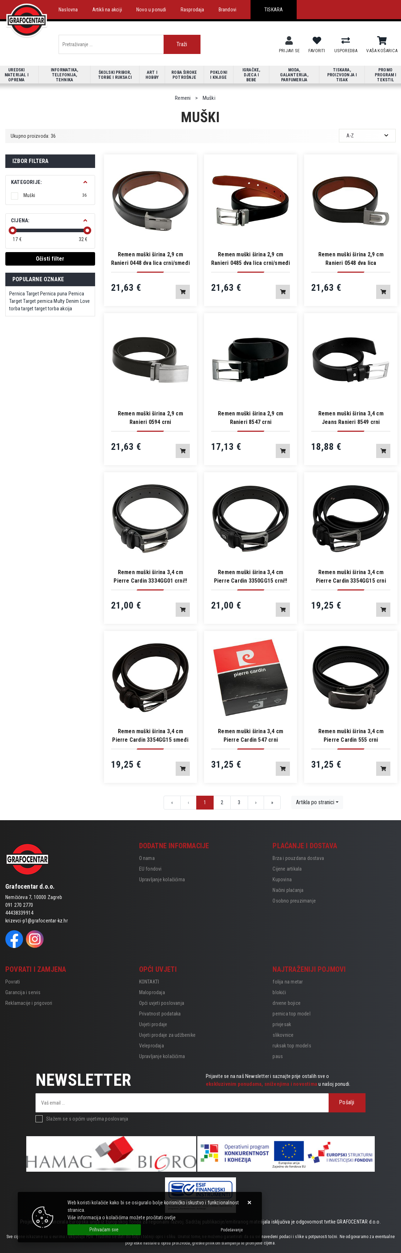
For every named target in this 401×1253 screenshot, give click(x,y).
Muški (55, 195)
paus (278, 1056)
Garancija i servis (23, 992)
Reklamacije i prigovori (29, 1003)
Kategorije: (26, 182)
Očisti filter (50, 258)
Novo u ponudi (151, 9)
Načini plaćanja (288, 890)
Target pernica (38, 301)
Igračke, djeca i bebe (251, 74)
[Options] (231, 1230)
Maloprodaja (152, 992)
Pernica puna (53, 293)
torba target (21, 308)
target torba (47, 308)
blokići (279, 992)
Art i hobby (152, 75)
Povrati (12, 982)
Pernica (17, 293)
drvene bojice (287, 1003)
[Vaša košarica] (382, 41)
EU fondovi (150, 869)
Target (32, 293)
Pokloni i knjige (218, 75)
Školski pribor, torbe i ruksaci (115, 75)
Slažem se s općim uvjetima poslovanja (87, 1119)
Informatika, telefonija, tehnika (64, 74)
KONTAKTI (149, 982)
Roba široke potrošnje (184, 75)
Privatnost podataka (160, 1014)
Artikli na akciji (107, 9)
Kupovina (282, 879)
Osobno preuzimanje (294, 901)
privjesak (282, 1024)
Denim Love (78, 301)
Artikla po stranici (315, 802)
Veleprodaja (151, 1045)
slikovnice (283, 1035)
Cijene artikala (287, 869)
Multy (59, 301)
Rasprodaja (192, 9)
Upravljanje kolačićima (162, 879)
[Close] (104, 1229)
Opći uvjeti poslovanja (161, 1003)
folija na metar (288, 982)
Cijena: (20, 220)
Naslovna (68, 9)
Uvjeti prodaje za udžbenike (167, 1035)
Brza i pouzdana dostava (298, 858)
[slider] (12, 230)
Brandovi (228, 9)
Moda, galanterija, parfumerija (294, 74)
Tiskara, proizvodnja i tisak (342, 74)
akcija (66, 308)
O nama (147, 858)
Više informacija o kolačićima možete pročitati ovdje (121, 1217)
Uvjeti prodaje (153, 1024)
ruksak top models (292, 1045)
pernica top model (291, 1014)
